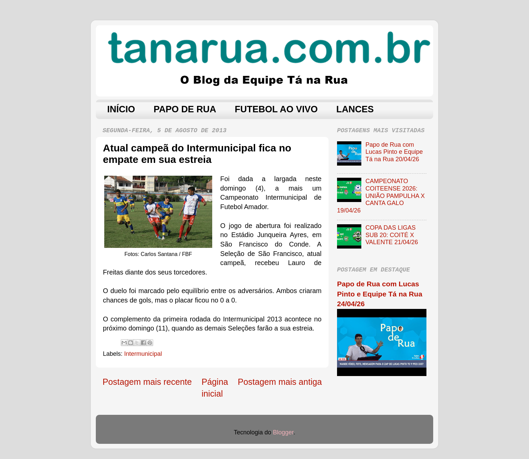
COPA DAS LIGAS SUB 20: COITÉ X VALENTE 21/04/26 (391, 235)
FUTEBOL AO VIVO (276, 109)
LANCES (355, 109)
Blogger (283, 432)
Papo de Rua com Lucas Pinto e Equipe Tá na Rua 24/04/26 (379, 294)
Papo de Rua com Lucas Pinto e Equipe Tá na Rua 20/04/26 (394, 152)
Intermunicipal (143, 353)
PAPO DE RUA (185, 109)
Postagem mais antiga (280, 381)
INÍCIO (121, 109)
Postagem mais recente (147, 381)
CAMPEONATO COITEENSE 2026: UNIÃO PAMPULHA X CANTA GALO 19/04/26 (381, 195)
